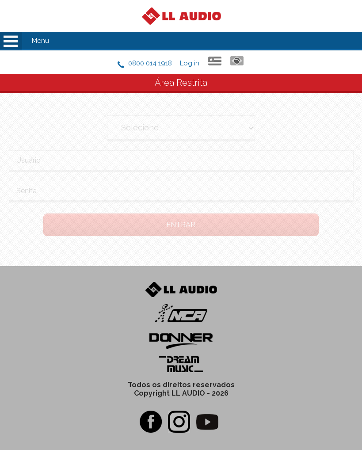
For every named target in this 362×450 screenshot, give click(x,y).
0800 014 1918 (150, 63)
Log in (189, 63)
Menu (40, 41)
